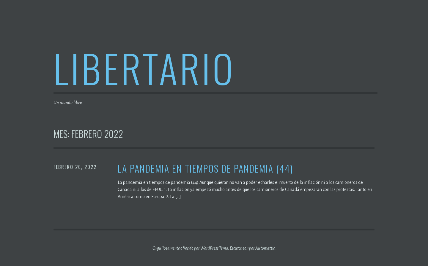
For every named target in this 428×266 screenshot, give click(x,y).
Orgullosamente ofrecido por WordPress (185, 248)
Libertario (144, 67)
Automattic (265, 248)
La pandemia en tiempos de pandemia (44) (205, 168)
